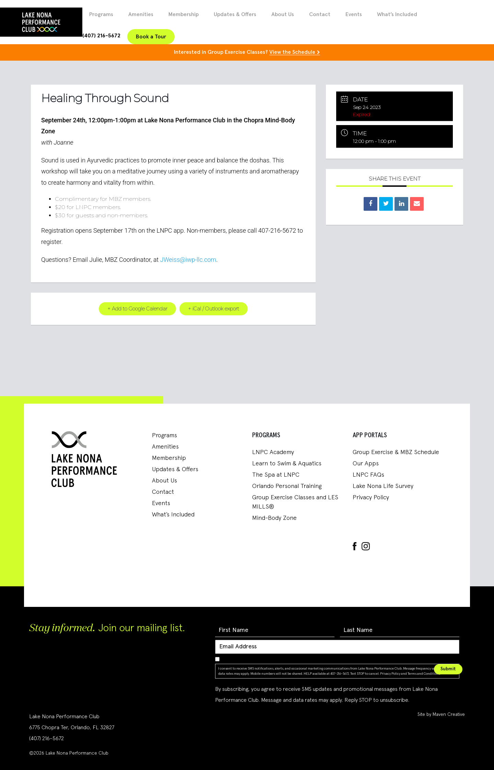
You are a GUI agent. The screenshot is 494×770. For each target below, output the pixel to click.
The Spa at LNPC (275, 475)
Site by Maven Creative (441, 714)
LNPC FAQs (368, 475)
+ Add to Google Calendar (137, 308)
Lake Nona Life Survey (383, 486)
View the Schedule (292, 52)
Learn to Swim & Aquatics (286, 464)
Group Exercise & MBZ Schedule (396, 452)
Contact (319, 14)
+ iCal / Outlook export (214, 308)
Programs (101, 14)
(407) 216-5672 (101, 35)
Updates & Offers (235, 14)
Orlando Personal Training (286, 486)
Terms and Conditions (424, 673)
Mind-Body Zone (274, 518)
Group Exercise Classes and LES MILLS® (295, 502)
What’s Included (397, 14)
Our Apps (366, 464)
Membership (183, 14)
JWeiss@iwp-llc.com (188, 259)
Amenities (140, 14)
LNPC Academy (273, 452)
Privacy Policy (371, 497)
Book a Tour (151, 36)
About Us (282, 14)
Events (353, 14)
